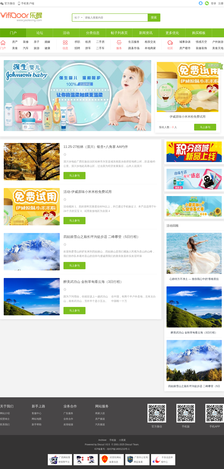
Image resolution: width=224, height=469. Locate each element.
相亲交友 (150, 41)
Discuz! (101, 444)
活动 (66, 33)
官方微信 (7, 3)
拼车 (88, 48)
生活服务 (133, 41)
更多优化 (172, 33)
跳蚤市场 (133, 48)
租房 (88, 41)
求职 (77, 41)
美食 (15, 48)
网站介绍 (5, 413)
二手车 (100, 48)
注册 (220, 3)
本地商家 (150, 48)
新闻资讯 (146, 33)
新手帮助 (36, 424)
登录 (213, 3)
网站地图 (36, 418)
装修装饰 (201, 48)
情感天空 (201, 41)
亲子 (36, 41)
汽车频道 (100, 424)
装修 (26, 41)
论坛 (39, 33)
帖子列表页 (119, 33)
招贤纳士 (5, 418)
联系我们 (5, 424)
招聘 (77, 48)
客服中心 (36, 413)
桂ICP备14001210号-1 (118, 449)
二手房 (100, 41)
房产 (15, 41)
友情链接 (68, 424)
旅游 (36, 48)
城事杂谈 (185, 41)
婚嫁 (47, 41)
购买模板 (199, 33)
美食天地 (217, 48)
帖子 (77, 17)
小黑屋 (122, 440)
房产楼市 (185, 48)
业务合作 (68, 418)
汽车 (26, 48)
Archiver (102, 440)
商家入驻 (100, 413)
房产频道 (100, 418)
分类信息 (92, 33)
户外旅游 (217, 41)
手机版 (112, 440)
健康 (47, 48)
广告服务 (68, 413)
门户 (13, 33)
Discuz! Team (132, 444)
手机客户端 (25, 3)
